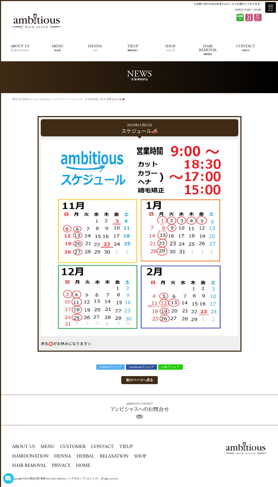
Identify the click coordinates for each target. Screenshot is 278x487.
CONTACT (245, 48)
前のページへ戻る (139, 380)
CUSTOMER (73, 447)
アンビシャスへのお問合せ (139, 410)
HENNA (95, 48)
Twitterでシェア (110, 367)
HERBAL (85, 456)
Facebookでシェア (141, 367)
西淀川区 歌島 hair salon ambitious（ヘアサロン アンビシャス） (65, 478)
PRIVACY (61, 465)
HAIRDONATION (30, 456)
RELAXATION (114, 456)
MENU (57, 48)
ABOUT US (20, 48)
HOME (83, 465)
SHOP (170, 48)
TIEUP (132, 48)
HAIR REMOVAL (208, 50)
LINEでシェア (170, 367)
